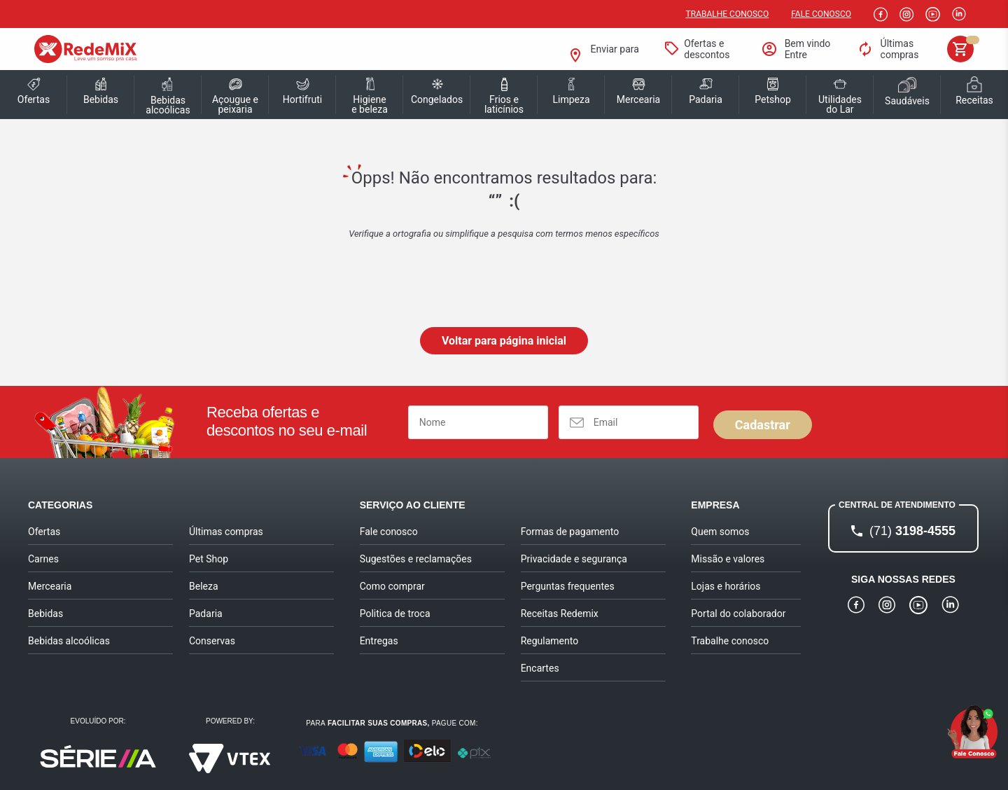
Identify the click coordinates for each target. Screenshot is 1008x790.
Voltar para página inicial (504, 340)
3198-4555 (912, 530)
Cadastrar (762, 424)
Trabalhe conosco (727, 14)
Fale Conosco (821, 14)
